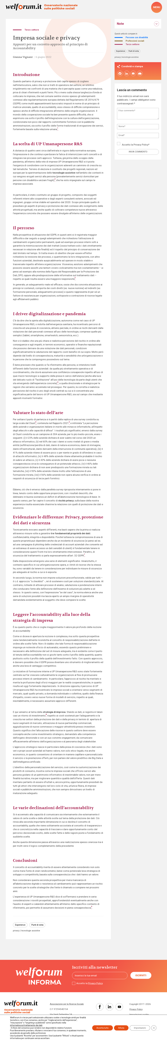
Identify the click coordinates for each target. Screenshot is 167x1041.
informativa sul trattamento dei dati (26, 1025)
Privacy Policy (141, 145)
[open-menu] (156, 7)
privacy (16, 931)
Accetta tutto (102, 1028)
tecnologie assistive (30, 931)
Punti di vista (37, 925)
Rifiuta (121, 1028)
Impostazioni (140, 1028)
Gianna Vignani (23, 57)
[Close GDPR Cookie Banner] (153, 1027)
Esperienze (20, 925)
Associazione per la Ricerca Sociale (67, 1004)
